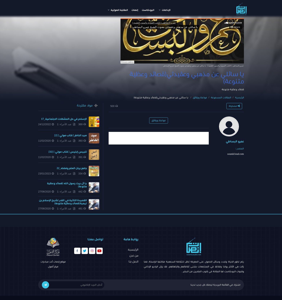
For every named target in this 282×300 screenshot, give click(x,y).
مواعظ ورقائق (200, 97)
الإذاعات (164, 10)
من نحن (133, 255)
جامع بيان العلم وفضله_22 (72, 168)
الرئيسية (239, 97)
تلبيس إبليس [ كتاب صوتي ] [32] (68, 151)
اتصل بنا (133, 261)
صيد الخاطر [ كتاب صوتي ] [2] (70, 135)
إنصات (135, 10)
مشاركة (234, 106)
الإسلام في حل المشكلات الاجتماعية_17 (64, 119)
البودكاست (148, 10)
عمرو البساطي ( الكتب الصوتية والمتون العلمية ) (225, 66)
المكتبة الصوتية (118, 10)
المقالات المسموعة (221, 97)
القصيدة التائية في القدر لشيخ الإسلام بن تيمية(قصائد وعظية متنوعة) (63, 202)
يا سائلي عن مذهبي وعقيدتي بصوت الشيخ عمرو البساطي (184, 66)
